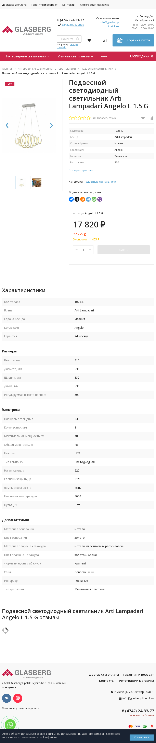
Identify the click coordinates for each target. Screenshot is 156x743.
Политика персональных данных (20, 708)
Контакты (68, 4)
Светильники (67, 68)
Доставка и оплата (104, 674)
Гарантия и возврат (44, 4)
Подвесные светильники (97, 68)
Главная (7, 68)
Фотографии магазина (94, 4)
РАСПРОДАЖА (142, 56)
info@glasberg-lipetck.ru (109, 24)
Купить (124, 250)
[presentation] (7, 126)
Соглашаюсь (142, 737)
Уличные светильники (75, 56)
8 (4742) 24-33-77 (70, 20)
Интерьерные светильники (28, 56)
